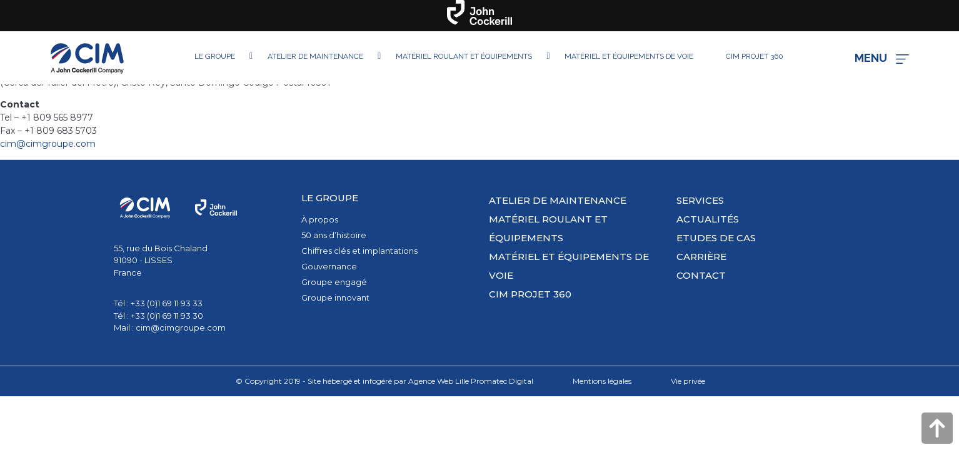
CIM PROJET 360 (530, 294)
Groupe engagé (334, 282)
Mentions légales (602, 381)
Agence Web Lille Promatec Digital (470, 381)
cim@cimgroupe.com (48, 143)
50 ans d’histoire (333, 235)
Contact (701, 275)
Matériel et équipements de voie (569, 266)
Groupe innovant (335, 297)
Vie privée (688, 381)
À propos (319, 219)
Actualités (707, 219)
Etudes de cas (716, 238)
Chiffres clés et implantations (359, 251)
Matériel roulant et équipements (548, 228)
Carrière (701, 256)
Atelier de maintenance (557, 200)
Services (700, 200)
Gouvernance (329, 266)
